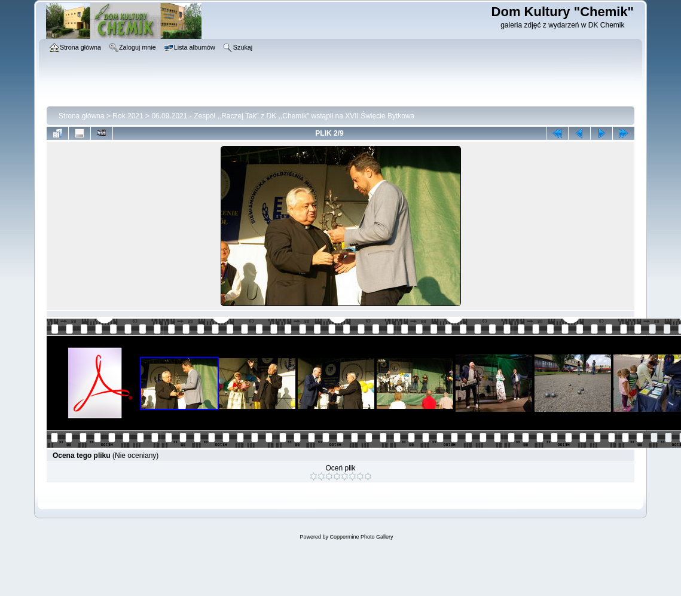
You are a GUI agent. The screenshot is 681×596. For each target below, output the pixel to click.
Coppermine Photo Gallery (361, 537)
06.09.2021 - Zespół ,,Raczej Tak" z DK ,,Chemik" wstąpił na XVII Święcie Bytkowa (282, 116)
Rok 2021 (127, 116)
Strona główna (82, 116)
